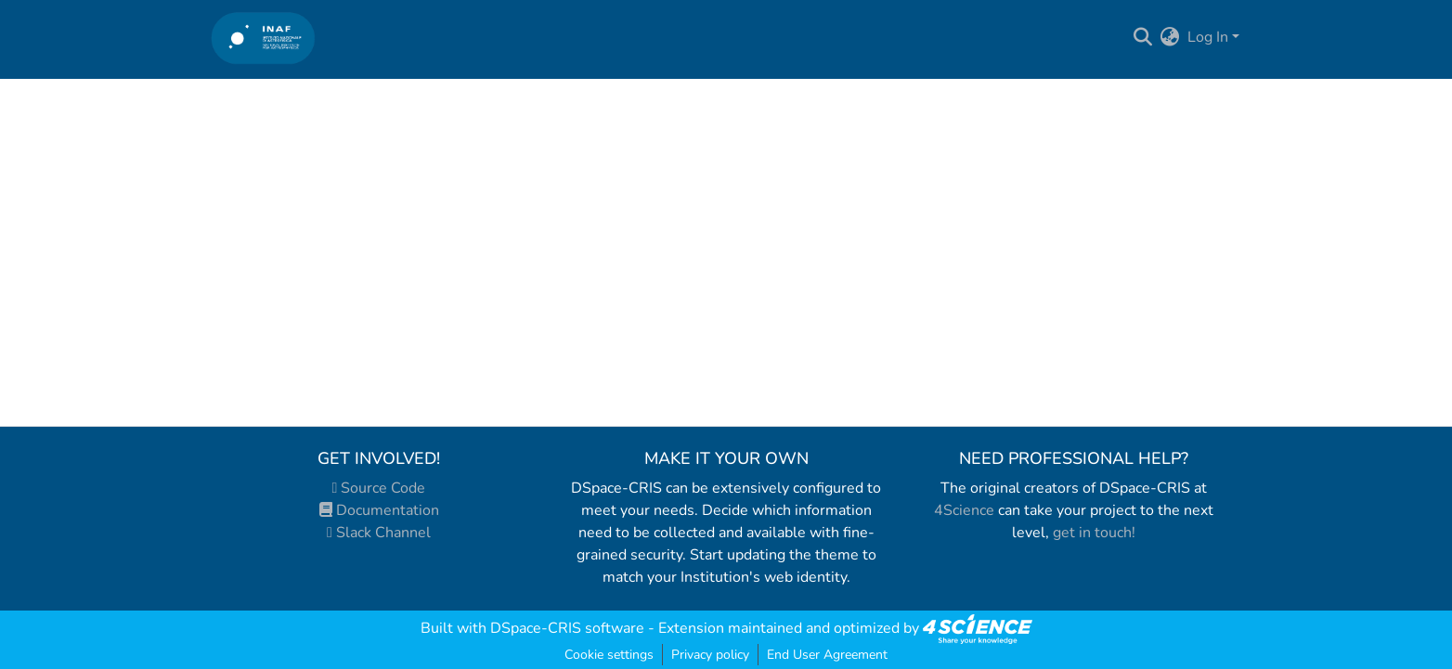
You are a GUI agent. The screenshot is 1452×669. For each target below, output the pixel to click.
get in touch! (1094, 532)
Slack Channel (379, 532)
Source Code (379, 488)
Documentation (379, 510)
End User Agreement (827, 654)
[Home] (263, 37)
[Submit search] (1143, 37)
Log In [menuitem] (1207, 37)
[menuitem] (1170, 37)
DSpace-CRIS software (567, 628)
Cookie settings (609, 654)
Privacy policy (710, 654)
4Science (964, 510)
